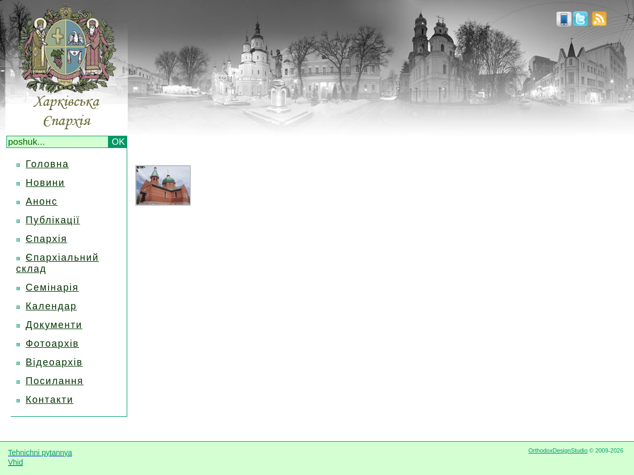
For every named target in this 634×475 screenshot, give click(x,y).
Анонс (42, 201)
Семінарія (52, 287)
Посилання (54, 381)
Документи (54, 325)
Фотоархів (52, 343)
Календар (51, 306)
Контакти (49, 399)
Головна (47, 164)
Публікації (53, 220)
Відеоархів (54, 362)
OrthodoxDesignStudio (557, 450)
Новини (45, 182)
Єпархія (46, 238)
